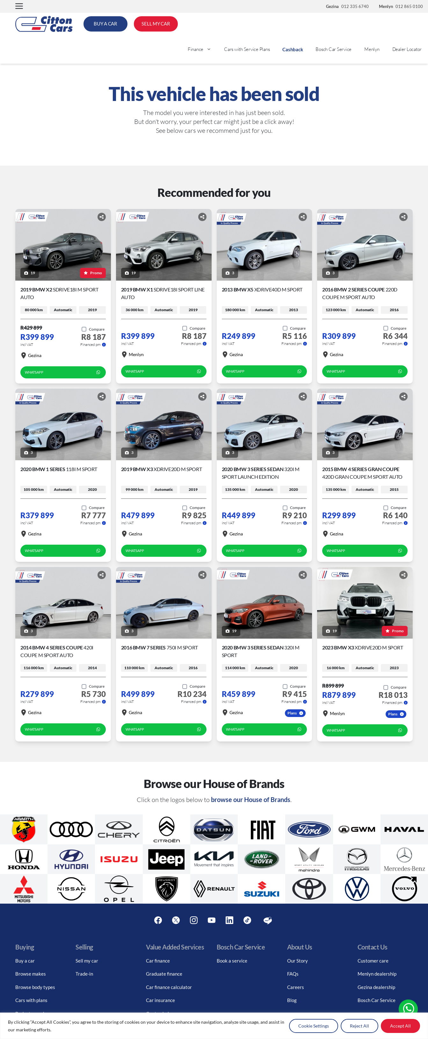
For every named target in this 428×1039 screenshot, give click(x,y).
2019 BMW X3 (161, 469)
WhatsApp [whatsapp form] (63, 372)
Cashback (292, 49)
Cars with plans (31, 1000)
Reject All (359, 1025)
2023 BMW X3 (362, 647)
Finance (203, 49)
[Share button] (102, 217)
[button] (19, 6)
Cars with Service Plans (247, 49)
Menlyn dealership (377, 974)
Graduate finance (164, 974)
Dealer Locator (407, 49)
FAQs (293, 974)
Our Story (297, 961)
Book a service (232, 961)
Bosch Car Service (334, 49)
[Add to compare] (93, 329)
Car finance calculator (169, 987)
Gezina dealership (376, 987)
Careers (295, 987)
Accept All (400, 1025)
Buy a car (25, 961)
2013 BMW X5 (262, 289)
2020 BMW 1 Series (58, 469)
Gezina (30, 355)
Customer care (373, 961)
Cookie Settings (313, 1025)
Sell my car (87, 961)
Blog (292, 1000)
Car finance (158, 961)
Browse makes (30, 974)
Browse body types (35, 987)
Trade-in (84, 974)
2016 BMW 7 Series (159, 647)
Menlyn (372, 49)
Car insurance (160, 1000)
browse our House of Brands (250, 799)
